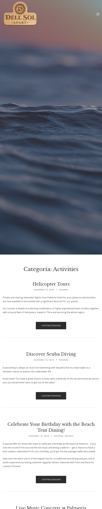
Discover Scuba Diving (51, 354)
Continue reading (53, 326)
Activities (63, 289)
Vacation (69, 436)
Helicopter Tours (51, 284)
